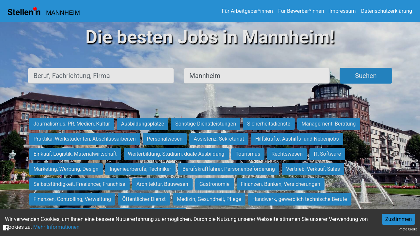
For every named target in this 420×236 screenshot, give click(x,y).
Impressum (342, 11)
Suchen (366, 76)
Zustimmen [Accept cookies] (398, 219)
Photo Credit (408, 229)
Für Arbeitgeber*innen (247, 11)
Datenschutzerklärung (386, 11)
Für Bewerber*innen (301, 11)
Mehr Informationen (56, 227)
